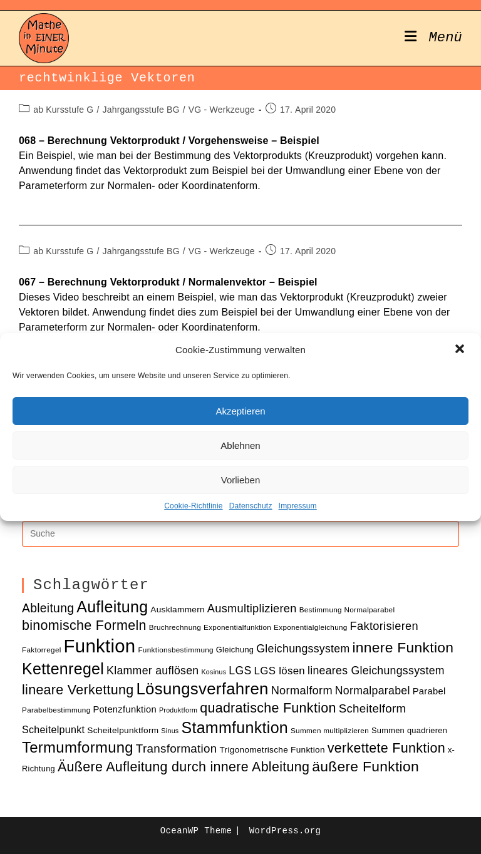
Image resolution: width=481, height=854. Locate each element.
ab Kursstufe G (63, 110)
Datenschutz (250, 506)
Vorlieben (241, 480)
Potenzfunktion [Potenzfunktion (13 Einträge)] (125, 709)
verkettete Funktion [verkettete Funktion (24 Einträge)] (386, 748)
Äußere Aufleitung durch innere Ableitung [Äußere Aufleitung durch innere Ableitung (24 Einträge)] (183, 766)
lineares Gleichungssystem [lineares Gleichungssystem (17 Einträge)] (376, 670)
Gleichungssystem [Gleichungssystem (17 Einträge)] (302, 648)
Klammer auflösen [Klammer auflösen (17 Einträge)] (152, 670)
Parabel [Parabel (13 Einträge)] (429, 691)
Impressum (298, 506)
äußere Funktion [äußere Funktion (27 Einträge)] (365, 766)
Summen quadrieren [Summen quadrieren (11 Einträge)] (409, 730)
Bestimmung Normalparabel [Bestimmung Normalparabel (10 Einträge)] (347, 609)
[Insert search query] (240, 534)
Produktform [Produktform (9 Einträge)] (178, 710)
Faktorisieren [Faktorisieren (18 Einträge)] (384, 625)
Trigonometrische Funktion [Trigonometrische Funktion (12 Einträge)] (271, 749)
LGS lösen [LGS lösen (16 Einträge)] (280, 671)
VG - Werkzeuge (222, 110)
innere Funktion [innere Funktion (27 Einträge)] (402, 647)
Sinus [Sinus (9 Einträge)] (169, 730)
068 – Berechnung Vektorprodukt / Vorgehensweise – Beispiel (169, 140)
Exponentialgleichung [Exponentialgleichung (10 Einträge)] (311, 627)
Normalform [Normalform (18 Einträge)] (302, 690)
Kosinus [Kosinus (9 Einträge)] (213, 672)
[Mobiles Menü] (433, 38)
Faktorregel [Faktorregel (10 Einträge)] (41, 650)
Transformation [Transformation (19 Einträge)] (176, 748)
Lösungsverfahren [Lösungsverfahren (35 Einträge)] (202, 688)
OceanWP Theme (196, 831)
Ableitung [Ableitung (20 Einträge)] (48, 608)
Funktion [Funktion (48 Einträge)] (100, 645)
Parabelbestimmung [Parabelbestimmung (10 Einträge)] (56, 710)
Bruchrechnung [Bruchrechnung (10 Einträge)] (175, 627)
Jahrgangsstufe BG (140, 110)
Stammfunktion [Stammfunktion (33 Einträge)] (234, 727)
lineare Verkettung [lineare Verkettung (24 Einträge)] (77, 689)
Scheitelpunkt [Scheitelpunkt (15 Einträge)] (53, 729)
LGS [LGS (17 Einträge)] (240, 670)
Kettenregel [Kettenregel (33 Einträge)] (63, 668)
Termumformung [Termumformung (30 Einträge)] (77, 747)
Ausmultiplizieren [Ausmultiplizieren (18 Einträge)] (252, 608)
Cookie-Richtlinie (193, 506)
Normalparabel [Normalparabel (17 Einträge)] (372, 690)
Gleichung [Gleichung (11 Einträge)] (235, 649)
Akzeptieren (240, 411)
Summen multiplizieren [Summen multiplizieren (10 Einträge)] (330, 730)
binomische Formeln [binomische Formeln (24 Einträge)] (84, 625)
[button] (460, 350)
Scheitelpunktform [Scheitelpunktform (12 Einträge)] (122, 730)
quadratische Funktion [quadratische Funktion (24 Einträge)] (268, 708)
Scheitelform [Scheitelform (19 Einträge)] (372, 708)
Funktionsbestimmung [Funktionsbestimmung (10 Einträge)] (176, 650)
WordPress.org (285, 831)
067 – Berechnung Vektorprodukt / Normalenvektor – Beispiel (168, 282)
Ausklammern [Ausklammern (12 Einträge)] (177, 609)
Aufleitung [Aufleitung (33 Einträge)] (112, 606)
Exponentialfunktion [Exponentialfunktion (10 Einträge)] (237, 627)
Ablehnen (240, 445)
